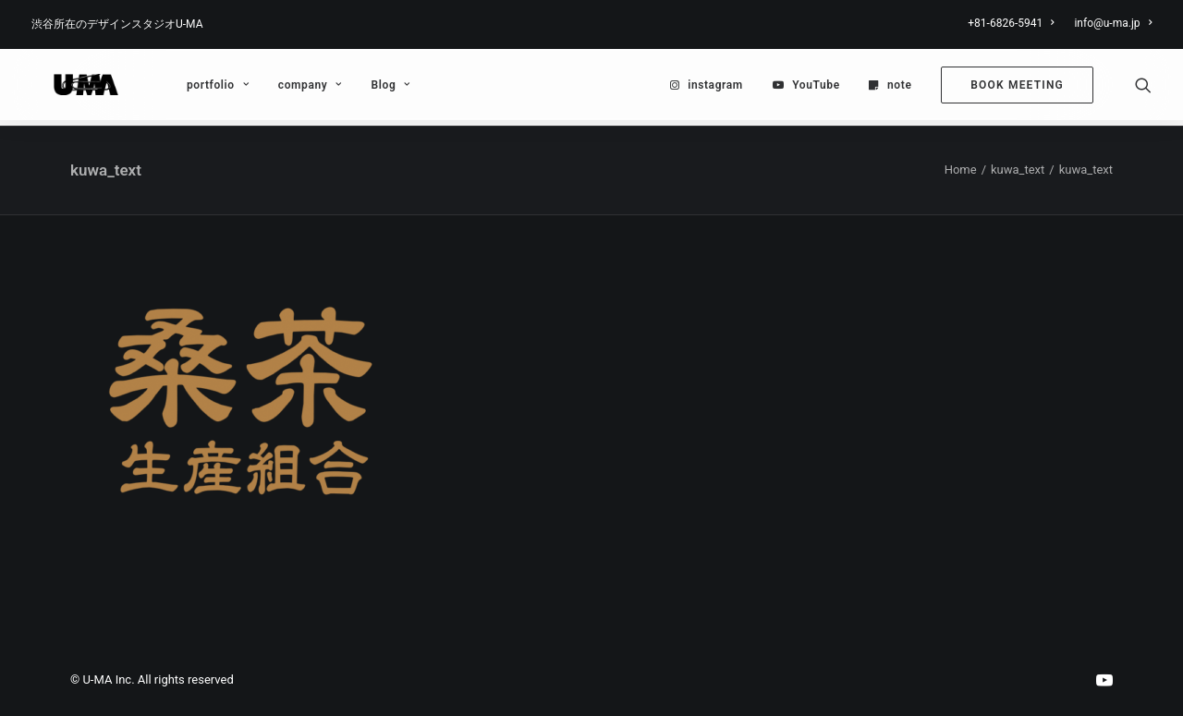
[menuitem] (1015, 23)
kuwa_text (1017, 170)
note (899, 87)
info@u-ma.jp (1113, 23)
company (284, 87)
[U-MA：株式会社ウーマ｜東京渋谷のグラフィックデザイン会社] (73, 88)
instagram (715, 87)
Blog (365, 87)
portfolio (192, 87)
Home (961, 170)
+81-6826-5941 (1011, 23)
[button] (1143, 88)
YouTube (816, 87)
